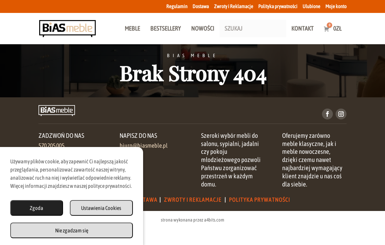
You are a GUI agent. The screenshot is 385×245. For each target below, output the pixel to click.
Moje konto (335, 6)
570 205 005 (51, 145)
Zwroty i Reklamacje (233, 6)
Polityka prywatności (277, 6)
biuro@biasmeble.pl (144, 145)
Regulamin (176, 6)
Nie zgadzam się (71, 230)
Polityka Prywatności (259, 199)
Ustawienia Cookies (101, 208)
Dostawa (200, 6)
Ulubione (311, 6)
